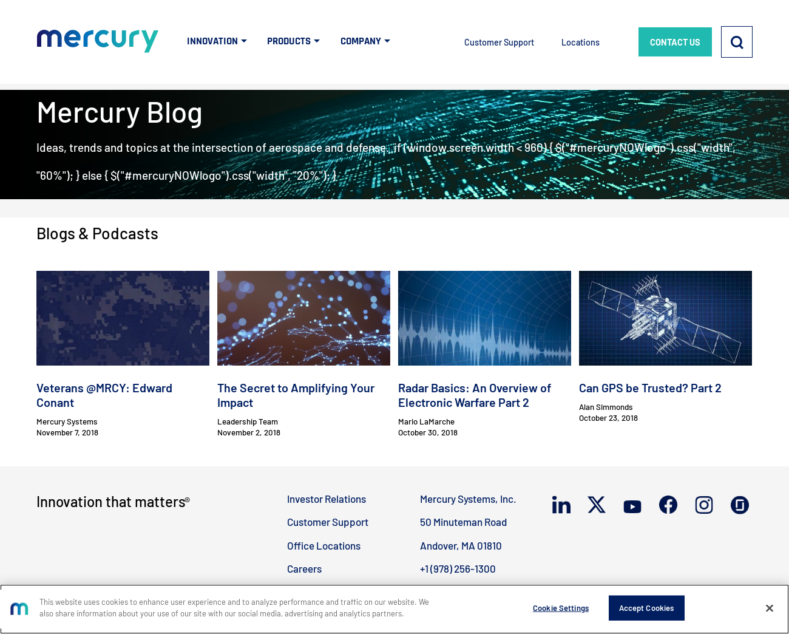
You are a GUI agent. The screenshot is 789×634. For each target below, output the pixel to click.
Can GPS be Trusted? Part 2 (650, 387)
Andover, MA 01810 (461, 545)
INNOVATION (212, 41)
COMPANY (360, 41)
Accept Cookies (646, 613)
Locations (580, 42)
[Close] (769, 614)
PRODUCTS (289, 41)
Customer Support (499, 42)
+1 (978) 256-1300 (458, 568)
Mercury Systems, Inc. (468, 499)
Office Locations (324, 545)
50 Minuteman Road (463, 522)
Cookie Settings (561, 613)
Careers (304, 568)
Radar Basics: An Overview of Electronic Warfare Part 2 (474, 394)
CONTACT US (675, 42)
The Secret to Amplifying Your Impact (295, 394)
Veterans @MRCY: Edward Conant (104, 394)
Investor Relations (326, 499)
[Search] (737, 42)
